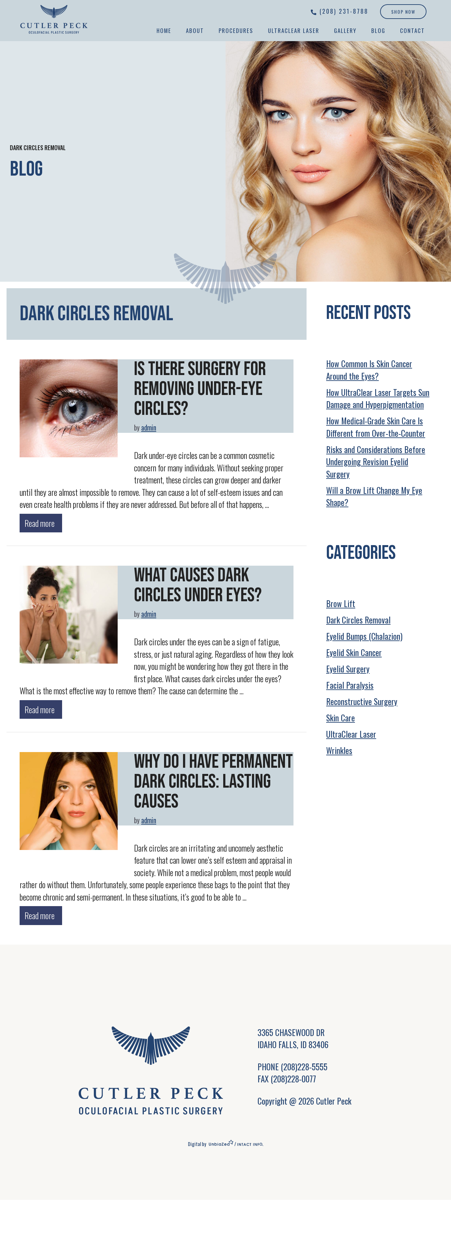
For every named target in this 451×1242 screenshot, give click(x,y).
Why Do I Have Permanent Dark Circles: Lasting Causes (213, 780)
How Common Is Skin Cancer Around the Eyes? (369, 369)
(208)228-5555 (304, 1065)
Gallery (345, 30)
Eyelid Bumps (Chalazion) (364, 636)
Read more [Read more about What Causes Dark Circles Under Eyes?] (40, 708)
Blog (378, 30)
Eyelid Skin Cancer (354, 652)
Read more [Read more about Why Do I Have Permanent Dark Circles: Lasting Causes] (40, 913)
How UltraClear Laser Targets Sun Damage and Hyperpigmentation (377, 398)
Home (164, 30)
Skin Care (340, 718)
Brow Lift (340, 603)
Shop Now (403, 11)
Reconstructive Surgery (361, 701)
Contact (412, 30)
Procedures (236, 30)
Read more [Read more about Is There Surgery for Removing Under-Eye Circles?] (40, 522)
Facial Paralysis (350, 685)
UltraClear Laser (293, 30)
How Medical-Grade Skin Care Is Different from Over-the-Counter (375, 427)
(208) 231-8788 (344, 11)
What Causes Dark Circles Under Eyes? (198, 584)
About (195, 30)
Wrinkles (339, 750)
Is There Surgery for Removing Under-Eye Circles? (200, 388)
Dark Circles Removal (358, 620)
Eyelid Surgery (348, 669)
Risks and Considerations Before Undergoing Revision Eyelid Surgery (375, 461)
